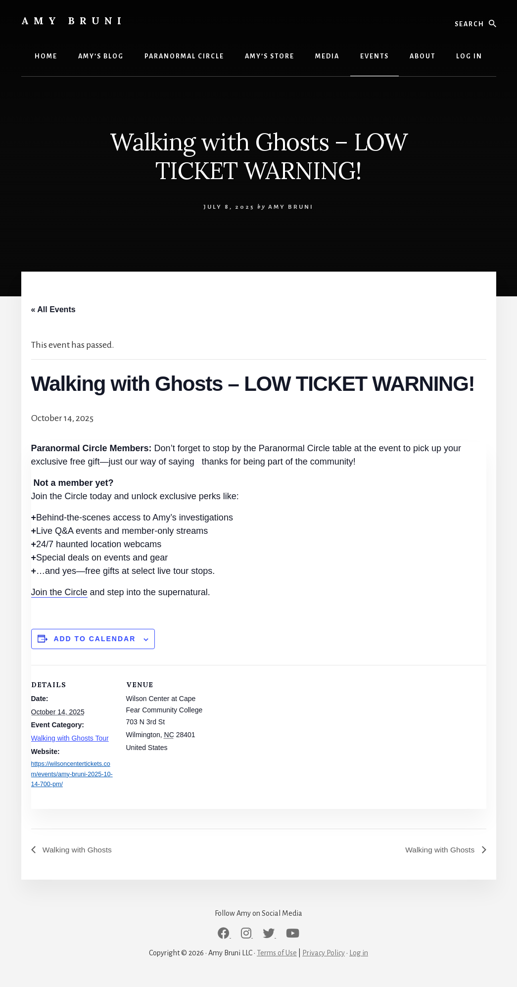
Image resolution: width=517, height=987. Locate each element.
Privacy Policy (323, 953)
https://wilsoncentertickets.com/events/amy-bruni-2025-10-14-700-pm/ (72, 774)
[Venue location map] (273, 733)
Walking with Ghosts (77, 850)
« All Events (53, 309)
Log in (358, 953)
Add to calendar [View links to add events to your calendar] (94, 639)
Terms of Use (277, 953)
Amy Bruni (73, 20)
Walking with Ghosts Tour (70, 738)
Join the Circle (59, 592)
